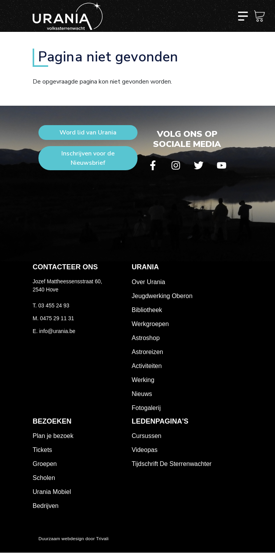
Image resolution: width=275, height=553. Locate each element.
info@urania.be (57, 331)
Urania (145, 267)
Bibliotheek (147, 310)
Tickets (42, 450)
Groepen (45, 464)
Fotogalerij (146, 408)
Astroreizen (147, 352)
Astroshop (146, 338)
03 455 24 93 (53, 306)
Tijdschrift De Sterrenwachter (172, 464)
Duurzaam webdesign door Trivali (73, 538)
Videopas (144, 450)
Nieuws (142, 394)
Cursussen (146, 436)
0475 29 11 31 (57, 318)
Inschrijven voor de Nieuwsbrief (88, 158)
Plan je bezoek (53, 436)
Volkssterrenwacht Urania (68, 16)
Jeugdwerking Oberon (162, 296)
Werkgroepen (150, 324)
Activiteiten (147, 366)
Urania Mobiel (52, 491)
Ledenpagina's (160, 421)
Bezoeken (52, 421)
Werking (143, 380)
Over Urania (148, 282)
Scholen (44, 477)
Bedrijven (46, 505)
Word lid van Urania (88, 132)
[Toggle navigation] (243, 16)
